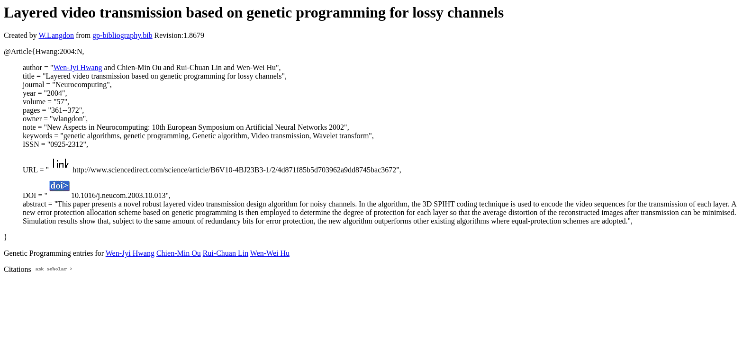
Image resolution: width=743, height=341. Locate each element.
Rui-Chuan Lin (225, 253)
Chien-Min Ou (178, 253)
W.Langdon (56, 35)
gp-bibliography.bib (122, 35)
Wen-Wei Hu (270, 253)
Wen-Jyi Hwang (77, 67)
